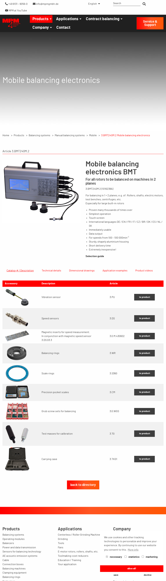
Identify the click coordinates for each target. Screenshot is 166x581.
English (92, 3)
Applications (67, 19)
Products (40, 19)
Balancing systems (39, 135)
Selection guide (95, 256)
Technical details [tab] (51, 270)
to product (144, 313)
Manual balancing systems (70, 135)
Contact (63, 28)
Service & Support (150, 23)
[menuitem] (93, 4)
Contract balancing (102, 19)
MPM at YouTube (16, 10)
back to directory (83, 500)
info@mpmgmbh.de (46, 3)
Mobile (93, 135)
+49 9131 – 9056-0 (16, 3)
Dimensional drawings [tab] (82, 270)
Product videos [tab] (144, 270)
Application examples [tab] (115, 270)
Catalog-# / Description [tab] (20, 270)
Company (40, 28)
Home (5, 135)
